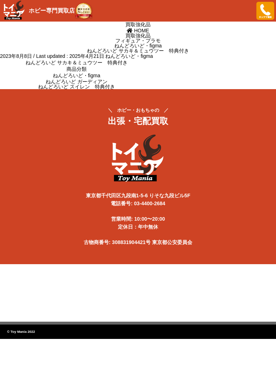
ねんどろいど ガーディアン (76, 81)
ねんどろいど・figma (129, 56)
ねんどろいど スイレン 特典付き (76, 86)
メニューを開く (245, 11)
